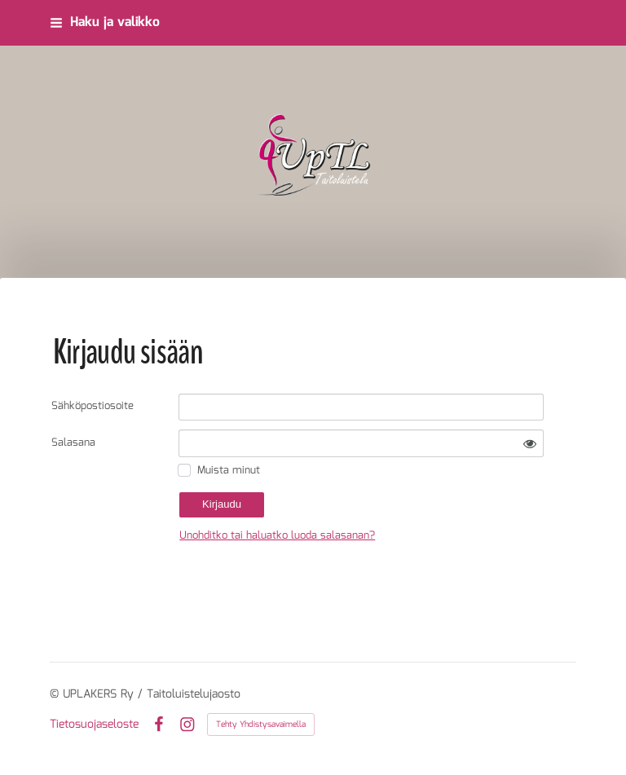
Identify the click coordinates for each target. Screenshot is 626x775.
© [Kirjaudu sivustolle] (56, 694)
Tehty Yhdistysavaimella (261, 724)
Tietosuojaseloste (94, 724)
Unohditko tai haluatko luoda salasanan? (277, 535)
